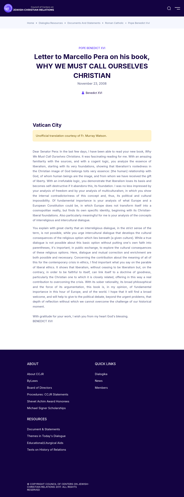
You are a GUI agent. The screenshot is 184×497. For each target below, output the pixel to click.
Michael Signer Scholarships (46, 408)
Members (101, 387)
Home (30, 22)
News (99, 381)
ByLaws (32, 381)
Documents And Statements (83, 22)
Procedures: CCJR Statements (47, 394)
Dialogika (101, 374)
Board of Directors (39, 387)
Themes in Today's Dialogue (46, 436)
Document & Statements (43, 429)
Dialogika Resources (51, 22)
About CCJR (35, 374)
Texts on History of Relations (46, 449)
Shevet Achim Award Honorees (48, 401)
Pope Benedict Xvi (139, 22)
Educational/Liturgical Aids (45, 443)
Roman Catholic (114, 22)
